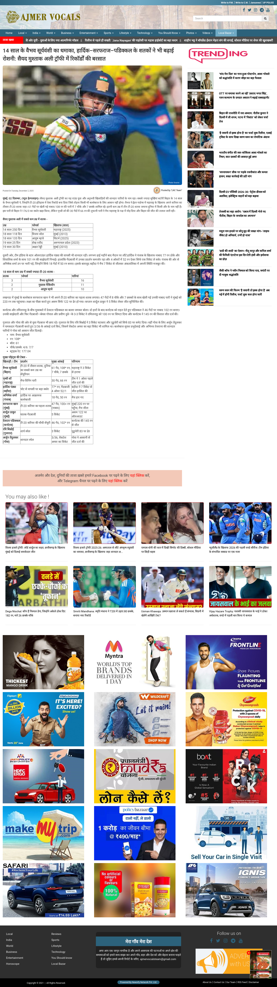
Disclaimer (254, 982)
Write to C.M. (242, 2)
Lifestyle (125, 32)
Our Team (231, 982)
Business (67, 32)
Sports (109, 32)
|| (139, 40)
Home (9, 32)
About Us (207, 982)
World (50, 32)
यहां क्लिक (137, 475)
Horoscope (12, 963)
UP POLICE (268, 2)
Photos (191, 32)
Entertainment (89, 32)
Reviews (56, 934)
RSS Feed (242, 982)
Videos (207, 32)
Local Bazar (226, 32)
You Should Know (169, 32)
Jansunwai (255, 2)
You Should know (61, 957)
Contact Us (218, 982)
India (37, 32)
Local (22, 32)
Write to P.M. (227, 2)
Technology (145, 32)
